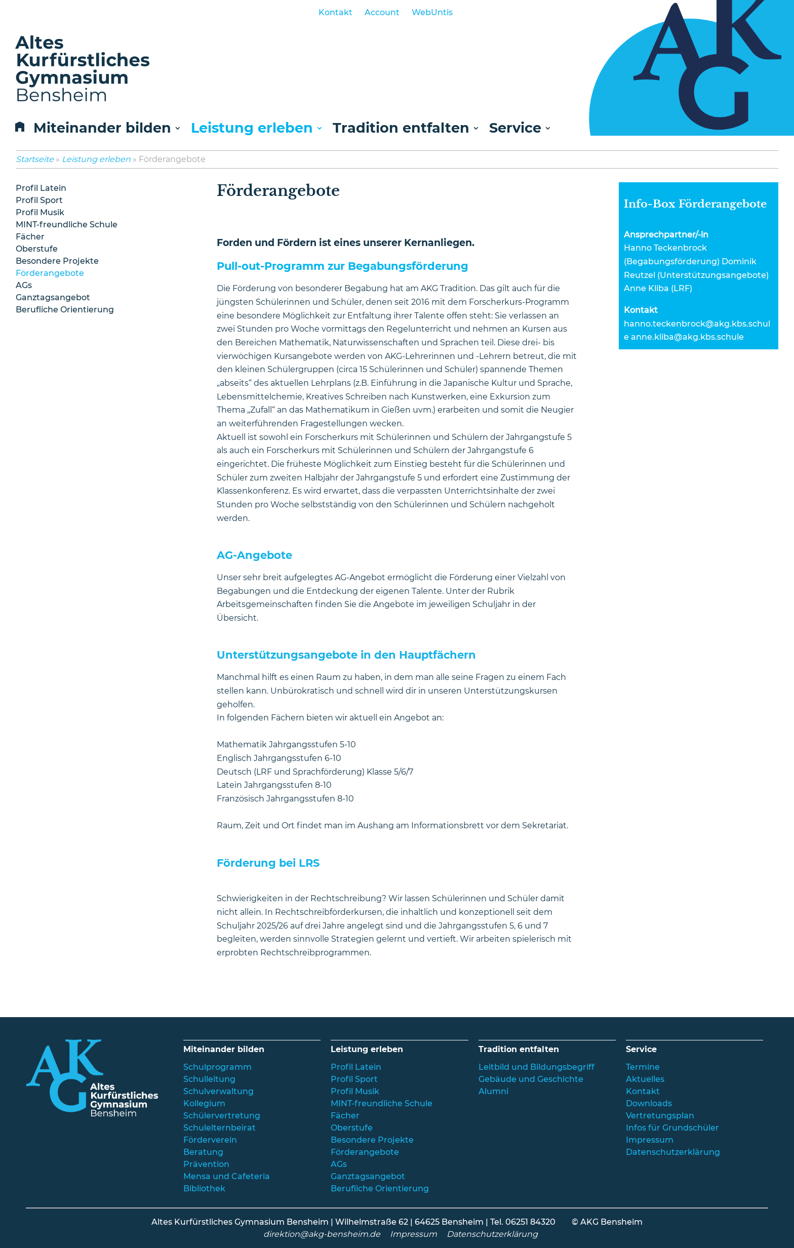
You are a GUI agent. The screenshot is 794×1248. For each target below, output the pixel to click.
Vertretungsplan (660, 1115)
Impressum (649, 1140)
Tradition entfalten (401, 129)
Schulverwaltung (218, 1091)
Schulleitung (209, 1079)
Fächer (30, 236)
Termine (643, 1067)
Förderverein (210, 1140)
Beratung (203, 1152)
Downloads (649, 1103)
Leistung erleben (252, 129)
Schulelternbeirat (219, 1128)
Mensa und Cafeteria (226, 1176)
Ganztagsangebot (53, 297)
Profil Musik (40, 212)
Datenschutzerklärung (673, 1152)
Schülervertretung (221, 1115)
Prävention (206, 1164)
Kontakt (335, 12)
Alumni (493, 1091)
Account (382, 12)
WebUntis (432, 12)
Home (17, 130)
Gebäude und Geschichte (531, 1079)
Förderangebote (50, 273)
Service (515, 129)
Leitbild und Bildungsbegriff (536, 1067)
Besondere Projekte (57, 261)
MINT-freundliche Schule (66, 224)
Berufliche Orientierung (65, 309)
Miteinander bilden (102, 129)
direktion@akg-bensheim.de (321, 1234)
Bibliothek (204, 1188)
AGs (24, 285)
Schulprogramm (217, 1067)
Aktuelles (645, 1079)
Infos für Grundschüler (672, 1128)
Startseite (35, 159)
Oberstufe (37, 249)
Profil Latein (41, 188)
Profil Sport (39, 200)
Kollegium (204, 1103)
